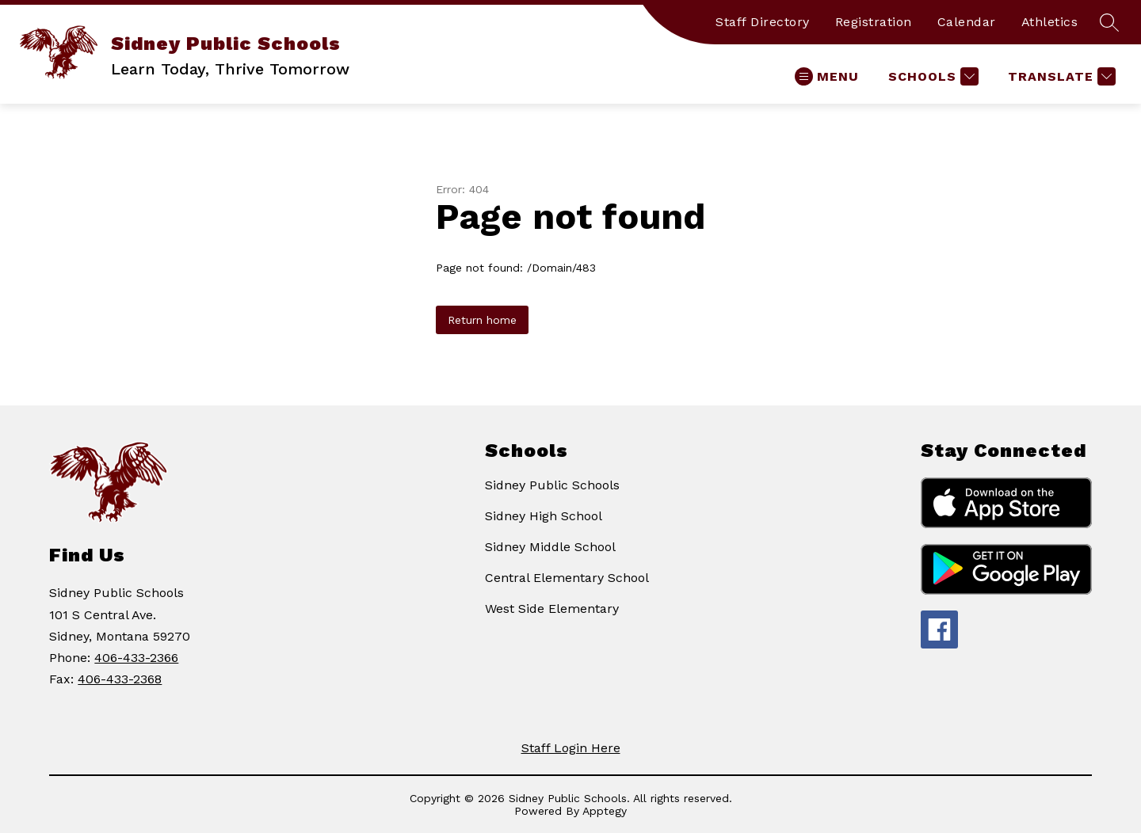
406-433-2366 (136, 657)
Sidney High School (543, 515)
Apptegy (604, 810)
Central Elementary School (567, 577)
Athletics (1049, 21)
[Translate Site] (1060, 76)
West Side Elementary (552, 608)
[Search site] (1109, 22)
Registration (873, 21)
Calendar (966, 21)
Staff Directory (763, 21)
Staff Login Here (570, 747)
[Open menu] (827, 76)
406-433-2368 (120, 679)
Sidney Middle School (550, 546)
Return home (482, 320)
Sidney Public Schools (552, 485)
